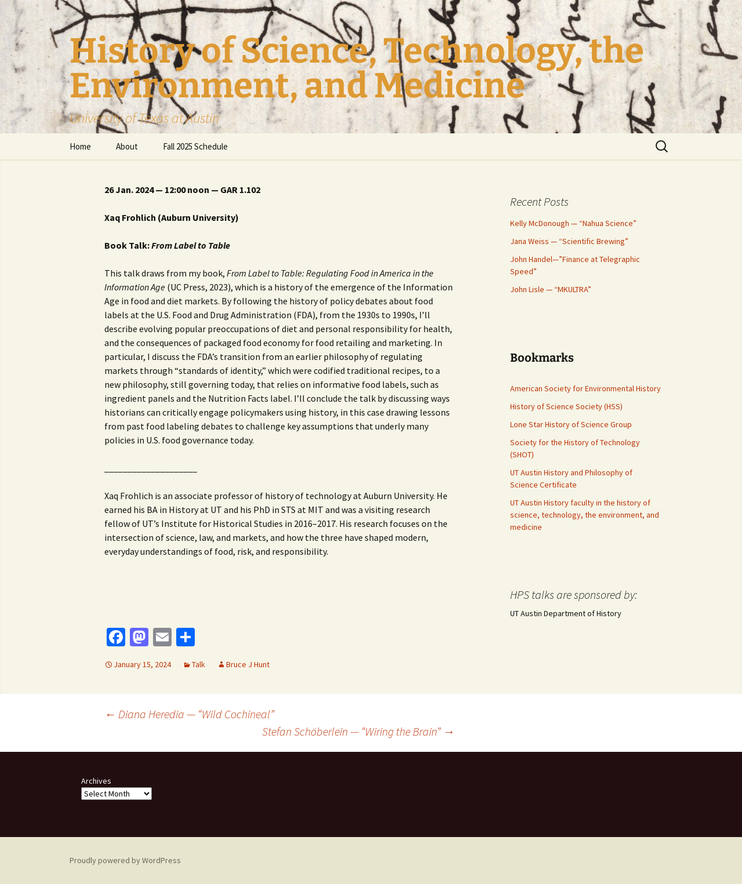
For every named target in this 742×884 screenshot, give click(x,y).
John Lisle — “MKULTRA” (550, 289)
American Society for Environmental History (585, 388)
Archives (96, 781)
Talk (198, 664)
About (127, 146)
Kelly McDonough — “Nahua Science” (573, 223)
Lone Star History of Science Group (571, 424)
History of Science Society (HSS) (566, 406)
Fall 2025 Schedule (195, 146)
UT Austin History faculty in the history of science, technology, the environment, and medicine (584, 514)
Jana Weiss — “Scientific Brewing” (569, 241)
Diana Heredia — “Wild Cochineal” (189, 714)
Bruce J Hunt (248, 664)
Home (80, 146)
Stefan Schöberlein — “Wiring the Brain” (358, 731)
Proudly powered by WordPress (125, 860)
